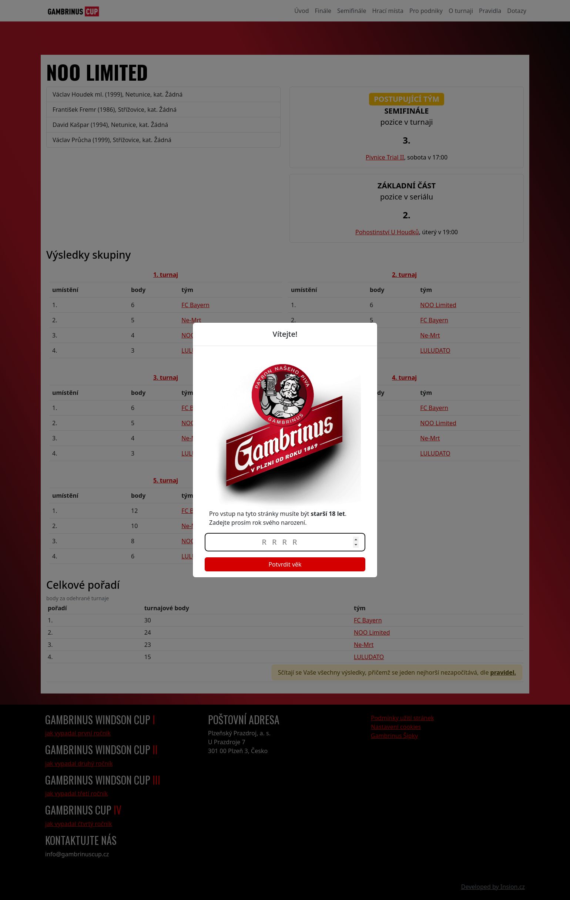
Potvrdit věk (284, 564)
